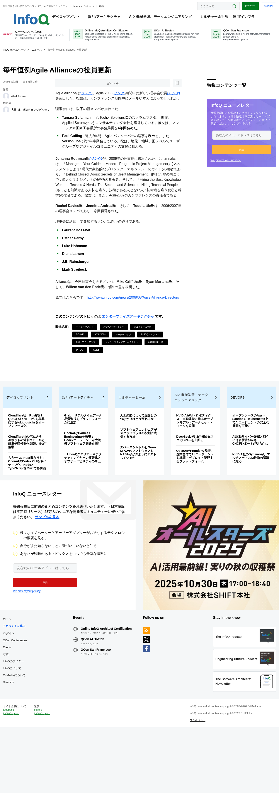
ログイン (19, 683)
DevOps (83, 357)
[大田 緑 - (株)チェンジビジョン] (16, 116)
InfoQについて (22, 718)
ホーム (17, 669)
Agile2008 (103, 357)
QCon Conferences (25, 690)
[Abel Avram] (16, 102)
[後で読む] (85, 90)
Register (240, 5)
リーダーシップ (126, 357)
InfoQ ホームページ (24, 56)
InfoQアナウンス (153, 357)
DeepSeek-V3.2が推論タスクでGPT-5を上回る (191, 474)
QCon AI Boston (97, 693)
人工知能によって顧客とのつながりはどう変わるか (139, 455)
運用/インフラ (247, 17)
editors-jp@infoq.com (50, 772)
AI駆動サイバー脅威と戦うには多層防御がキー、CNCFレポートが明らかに (243, 478)
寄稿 (16, 704)
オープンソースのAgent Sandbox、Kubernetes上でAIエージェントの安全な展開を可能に (243, 457)
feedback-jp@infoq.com (21, 775)
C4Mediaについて (24, 725)
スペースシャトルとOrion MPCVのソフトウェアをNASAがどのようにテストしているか (138, 492)
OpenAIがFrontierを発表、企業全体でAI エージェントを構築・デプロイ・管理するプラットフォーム (191, 494)
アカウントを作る (24, 676)
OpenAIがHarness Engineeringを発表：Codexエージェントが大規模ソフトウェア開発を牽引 (87, 476)
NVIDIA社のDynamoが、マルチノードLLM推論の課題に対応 (243, 497)
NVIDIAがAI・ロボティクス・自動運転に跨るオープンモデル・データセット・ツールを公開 (191, 457)
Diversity (18, 732)
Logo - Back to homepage (31, 15)
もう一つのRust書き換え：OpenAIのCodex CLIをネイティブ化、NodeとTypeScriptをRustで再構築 (33, 501)
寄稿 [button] (111, 5)
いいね (71, 89)
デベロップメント (69, 17)
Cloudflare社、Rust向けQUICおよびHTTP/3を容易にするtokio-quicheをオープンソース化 (35, 457)
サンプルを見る (231, 129)
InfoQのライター (23, 711)
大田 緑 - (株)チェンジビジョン (38, 116)
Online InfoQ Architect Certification (102, 680)
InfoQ (108, 372)
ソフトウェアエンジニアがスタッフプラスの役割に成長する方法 (139, 473)
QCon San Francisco (101, 703)
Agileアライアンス (89, 364)
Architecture (87, 372)
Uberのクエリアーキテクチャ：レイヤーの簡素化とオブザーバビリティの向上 (87, 499)
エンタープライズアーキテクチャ (131, 339)
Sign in (258, 5)
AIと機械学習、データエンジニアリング (163, 17)
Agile (125, 372)
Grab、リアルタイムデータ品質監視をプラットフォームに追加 (87, 455)
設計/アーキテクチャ (108, 17)
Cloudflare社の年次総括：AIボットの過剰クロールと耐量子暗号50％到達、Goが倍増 (35, 478)
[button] (231, 155)
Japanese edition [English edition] (92, 5)
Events (17, 697)
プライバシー (194, 780)
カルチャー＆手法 (217, 17)
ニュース (47, 56)
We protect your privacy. (215, 166)
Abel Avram (28, 102)
